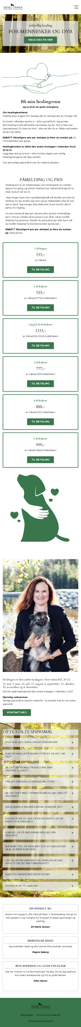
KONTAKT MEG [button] (17, 712)
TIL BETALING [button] (40, 269)
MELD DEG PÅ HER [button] (40, 39)
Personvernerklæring (48, 1015)
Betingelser (27, 1015)
